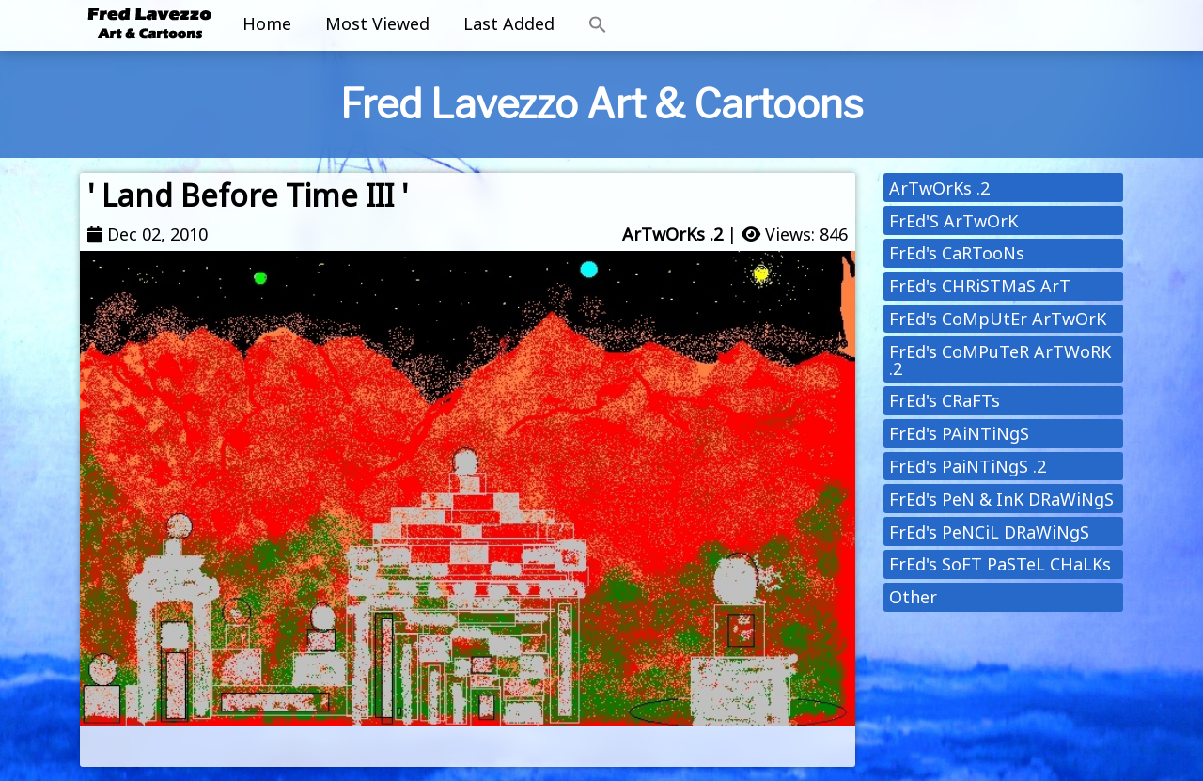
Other (913, 597)
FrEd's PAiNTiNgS (959, 433)
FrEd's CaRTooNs (956, 253)
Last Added (509, 23)
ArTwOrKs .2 (672, 234)
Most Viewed (377, 23)
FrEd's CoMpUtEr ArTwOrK (997, 318)
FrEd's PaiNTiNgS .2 (967, 466)
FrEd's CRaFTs (944, 400)
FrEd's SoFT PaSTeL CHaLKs (1000, 564)
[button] (597, 25)
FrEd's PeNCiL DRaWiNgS (989, 532)
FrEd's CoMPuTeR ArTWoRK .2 (1000, 360)
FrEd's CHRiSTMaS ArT (979, 285)
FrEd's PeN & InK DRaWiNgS (1001, 499)
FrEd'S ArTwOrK (953, 221)
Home (266, 23)
